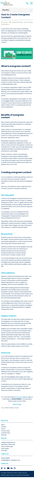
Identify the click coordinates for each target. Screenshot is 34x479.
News (3, 427)
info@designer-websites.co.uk (10, 462)
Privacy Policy (5, 433)
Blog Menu (6, 10)
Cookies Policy (5, 435)
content (19, 399)
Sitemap (4, 437)
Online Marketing (17, 22)
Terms (3, 431)
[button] (2, 470)
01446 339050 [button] (5, 460)
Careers (3, 429)
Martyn (6, 22)
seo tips (17, 409)
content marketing (9, 409)
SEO (26, 399)
